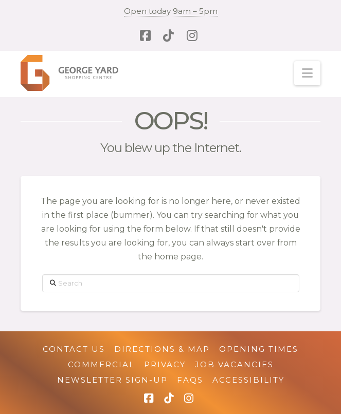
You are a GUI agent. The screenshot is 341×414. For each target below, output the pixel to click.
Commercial (101, 364)
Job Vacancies (234, 364)
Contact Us (74, 349)
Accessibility (248, 380)
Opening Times (258, 349)
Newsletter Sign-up (112, 380)
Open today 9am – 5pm (171, 11)
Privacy (165, 364)
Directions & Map (162, 349)
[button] (307, 73)
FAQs (190, 380)
